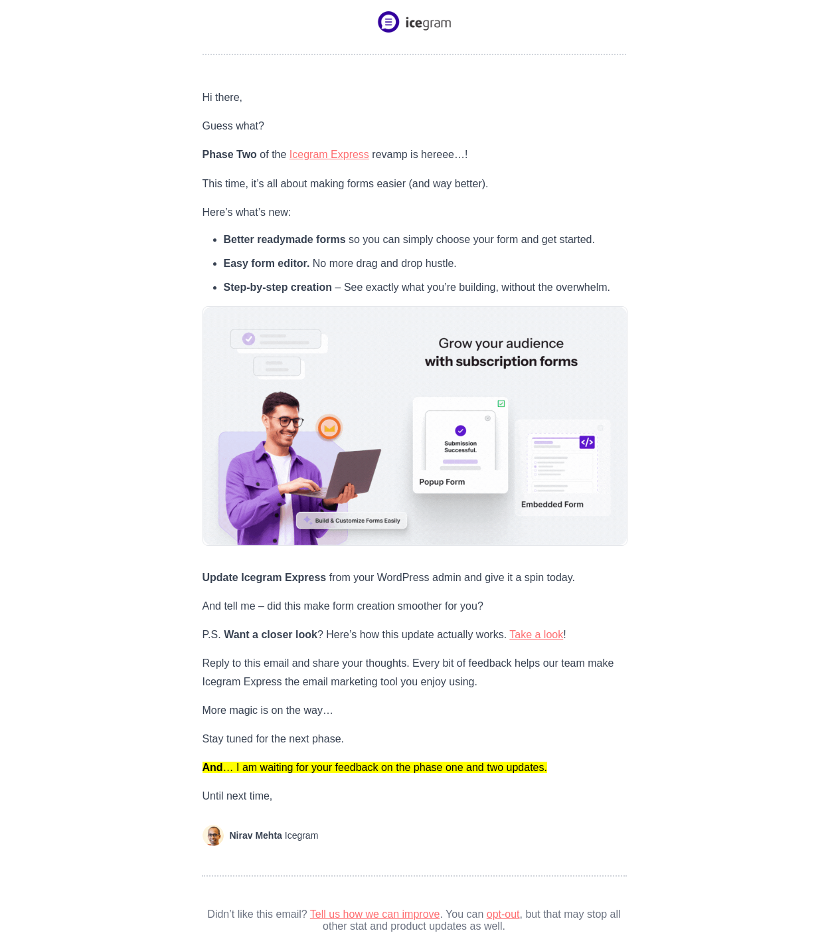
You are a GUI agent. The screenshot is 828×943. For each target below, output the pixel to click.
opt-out (503, 914)
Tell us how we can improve (375, 914)
